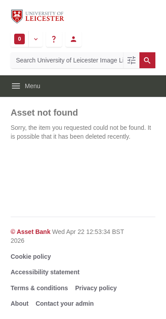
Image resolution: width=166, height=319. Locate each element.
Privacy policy (96, 288)
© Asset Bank (31, 231)
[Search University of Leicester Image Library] (67, 60)
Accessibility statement (45, 272)
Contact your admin (64, 303)
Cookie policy (31, 256)
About (19, 303)
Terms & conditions (39, 288)
